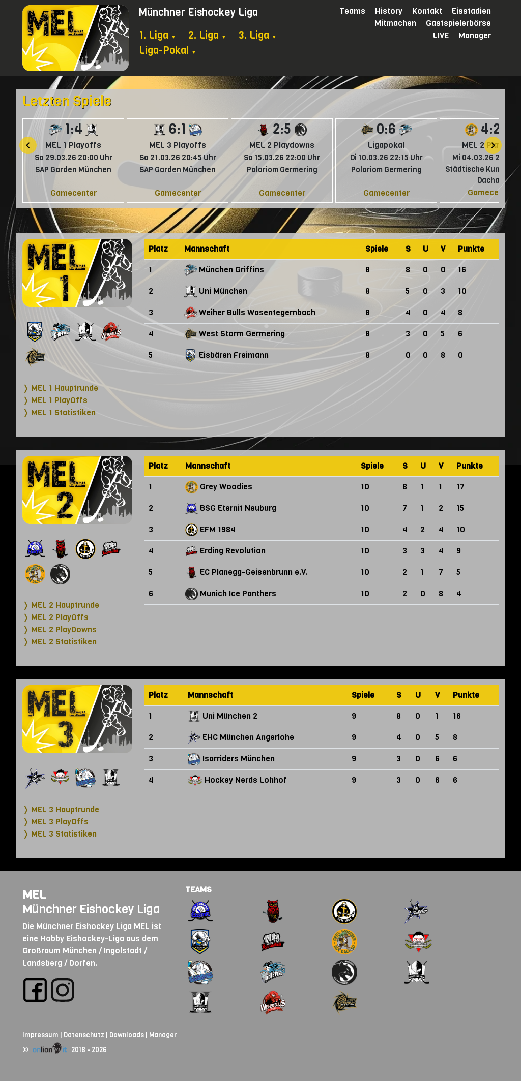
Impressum (40, 1035)
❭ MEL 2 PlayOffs (55, 617)
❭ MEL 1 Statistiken (59, 412)
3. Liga (258, 35)
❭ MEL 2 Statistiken (59, 641)
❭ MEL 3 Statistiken (59, 833)
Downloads (126, 1035)
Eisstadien (471, 11)
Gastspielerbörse (458, 23)
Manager (474, 35)
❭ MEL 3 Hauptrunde (60, 809)
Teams (352, 11)
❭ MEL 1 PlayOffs (55, 400)
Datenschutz (84, 1035)
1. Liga (157, 35)
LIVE (441, 35)
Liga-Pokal (167, 50)
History (388, 11)
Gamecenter (73, 193)
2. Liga (207, 35)
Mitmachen (395, 23)
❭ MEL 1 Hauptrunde (60, 388)
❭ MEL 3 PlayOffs (55, 821)
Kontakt (427, 11)
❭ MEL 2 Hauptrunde (60, 605)
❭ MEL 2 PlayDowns (59, 629)
